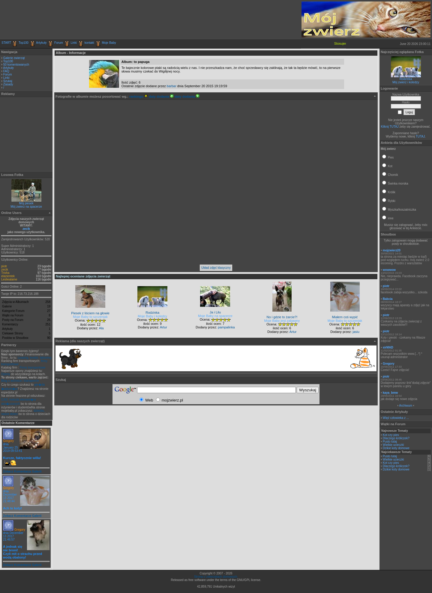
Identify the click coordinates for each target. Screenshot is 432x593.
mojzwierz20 (391, 250)
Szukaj (7, 81)
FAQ (6, 71)
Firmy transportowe (33, 367)
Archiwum (405, 405)
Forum (58, 42)
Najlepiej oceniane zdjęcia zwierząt (83, 276)
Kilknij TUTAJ (390, 126)
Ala (101, 328)
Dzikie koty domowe (396, 448)
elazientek (8, 276)
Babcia (388, 299)
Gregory (8, 441)
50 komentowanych (16, 64)
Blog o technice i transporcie (20, 380)
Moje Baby (109, 42)
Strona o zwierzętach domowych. (216, 576)
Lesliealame (9, 279)
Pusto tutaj (390, 441)
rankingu (138, 96)
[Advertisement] (72, 19)
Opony (5, 374)
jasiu (355, 332)
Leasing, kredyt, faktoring (34, 357)
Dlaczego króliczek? (396, 438)
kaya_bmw (390, 392)
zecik (26, 228)
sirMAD (388, 347)
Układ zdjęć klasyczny (216, 267)
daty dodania (161, 96)
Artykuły (41, 42)
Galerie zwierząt (14, 58)
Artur (163, 327)
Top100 (23, 42)
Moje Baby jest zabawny (282, 320)
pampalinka (226, 327)
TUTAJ (420, 136)
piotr (4, 266)
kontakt (89, 42)
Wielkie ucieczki (393, 444)
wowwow (389, 269)
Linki (74, 42)
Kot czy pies (391, 435)
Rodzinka (406, 79)
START (6, 42)
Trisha (5, 272)
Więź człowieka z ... (396, 418)
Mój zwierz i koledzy (405, 82)
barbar (171, 86)
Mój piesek (26, 203)
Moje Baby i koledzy (152, 316)
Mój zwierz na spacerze (26, 206)
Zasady (8, 84)
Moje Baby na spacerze (215, 316)
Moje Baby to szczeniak (90, 317)
